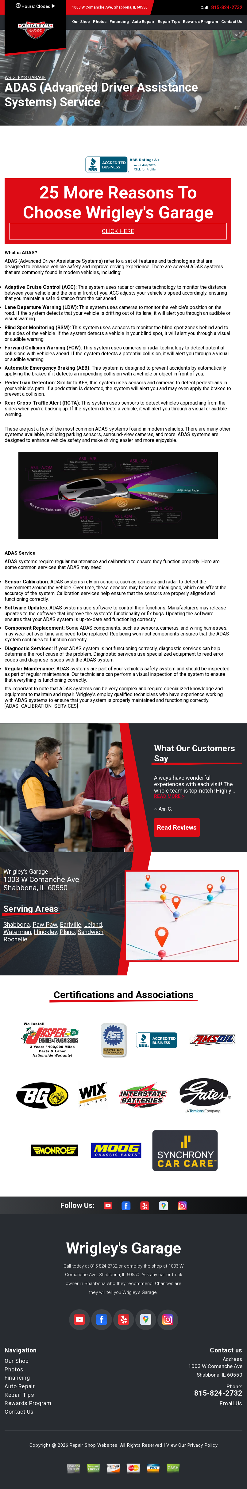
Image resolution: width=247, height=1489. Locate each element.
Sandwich (90, 932)
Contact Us (231, 21)
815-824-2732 (226, 7)
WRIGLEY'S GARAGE (25, 77)
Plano (67, 932)
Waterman (17, 932)
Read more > (169, 796)
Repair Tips (169, 21)
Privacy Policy (202, 1445)
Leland (93, 924)
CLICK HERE (118, 231)
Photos (99, 21)
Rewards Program (200, 21)
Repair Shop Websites (94, 1445)
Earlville (70, 924)
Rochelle (15, 939)
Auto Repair (143, 21)
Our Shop (81, 21)
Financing (119, 21)
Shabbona (16, 924)
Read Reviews (177, 827)
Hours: (35, 6)
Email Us (231, 1403)
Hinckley (45, 932)
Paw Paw (45, 924)
